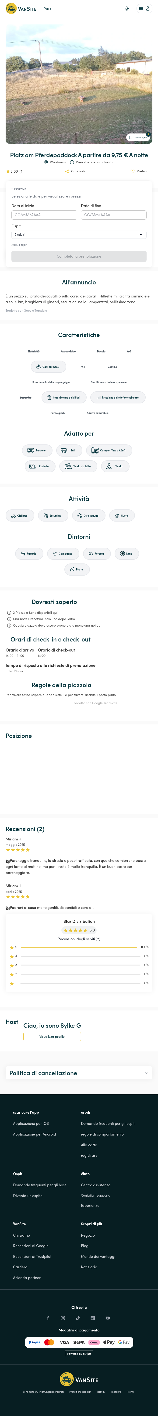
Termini (101, 1391)
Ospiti (16, 226)
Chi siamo (21, 1235)
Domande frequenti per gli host (39, 1184)
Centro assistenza (96, 1184)
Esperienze (90, 1205)
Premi (130, 1391)
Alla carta (89, 1144)
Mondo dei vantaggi (98, 1256)
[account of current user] (144, 8)
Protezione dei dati (80, 1391)
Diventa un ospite (27, 1195)
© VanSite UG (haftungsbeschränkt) (43, 1391)
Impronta (116, 1391)
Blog (85, 1245)
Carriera (20, 1266)
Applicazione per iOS (31, 1123)
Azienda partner (27, 1277)
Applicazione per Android (34, 1134)
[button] (126, 8)
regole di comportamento (102, 1134)
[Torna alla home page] (21, 8)
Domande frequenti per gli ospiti (108, 1123)
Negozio (88, 1235)
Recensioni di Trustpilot (32, 1256)
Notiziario (89, 1266)
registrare (89, 1155)
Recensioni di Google (30, 1245)
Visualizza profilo (52, 1036)
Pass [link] (47, 8)
